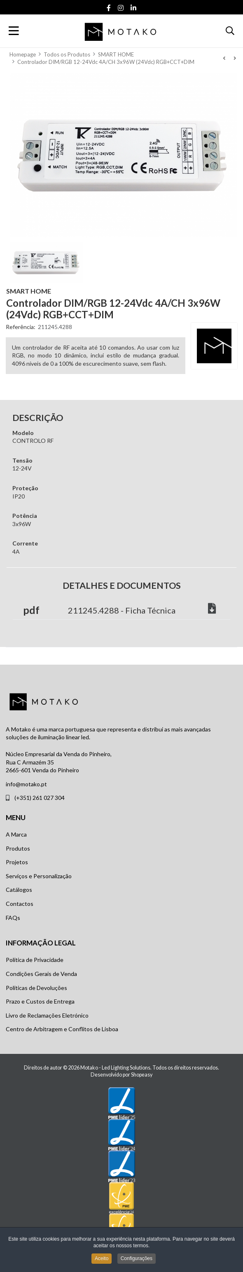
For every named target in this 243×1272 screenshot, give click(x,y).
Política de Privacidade (34, 959)
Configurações (136, 1260)
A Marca (16, 834)
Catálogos (19, 889)
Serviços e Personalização (39, 875)
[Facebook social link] (108, 8)
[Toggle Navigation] (14, 31)
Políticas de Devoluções (36, 987)
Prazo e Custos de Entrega (40, 1001)
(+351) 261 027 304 (39, 797)
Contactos (19, 903)
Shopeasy (141, 1075)
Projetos (17, 861)
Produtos (18, 848)
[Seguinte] (235, 58)
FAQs (13, 917)
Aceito (101, 1260)
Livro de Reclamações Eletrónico (47, 1015)
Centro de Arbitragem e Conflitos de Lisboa (62, 1028)
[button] (230, 31)
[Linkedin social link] (133, 8)
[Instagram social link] (121, 8)
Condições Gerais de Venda (41, 973)
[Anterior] (224, 58)
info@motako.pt (26, 784)
